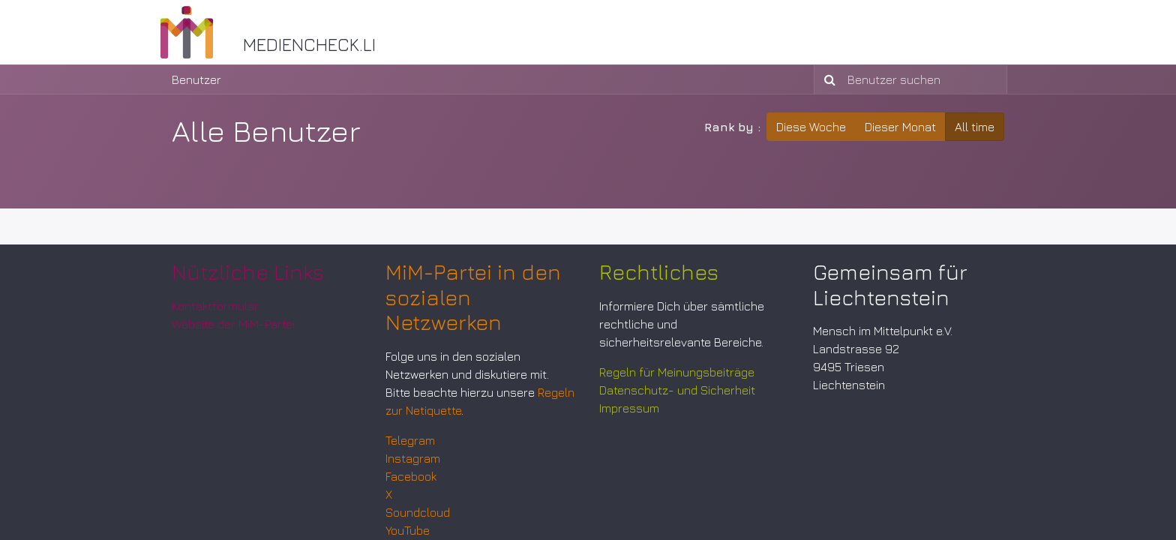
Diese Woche (811, 127)
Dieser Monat (900, 127)
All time (974, 127)
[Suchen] (826, 79)
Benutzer (196, 79)
